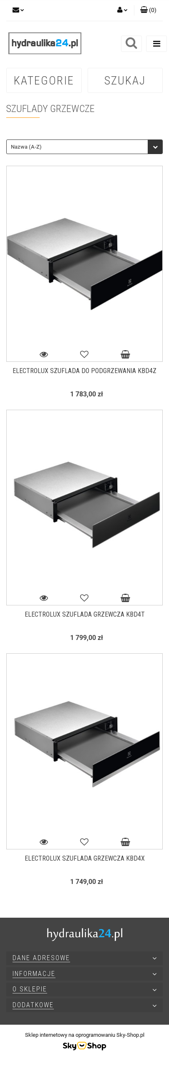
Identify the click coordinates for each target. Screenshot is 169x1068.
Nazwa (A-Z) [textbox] (26, 147)
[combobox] (84, 146)
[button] (148, 10)
